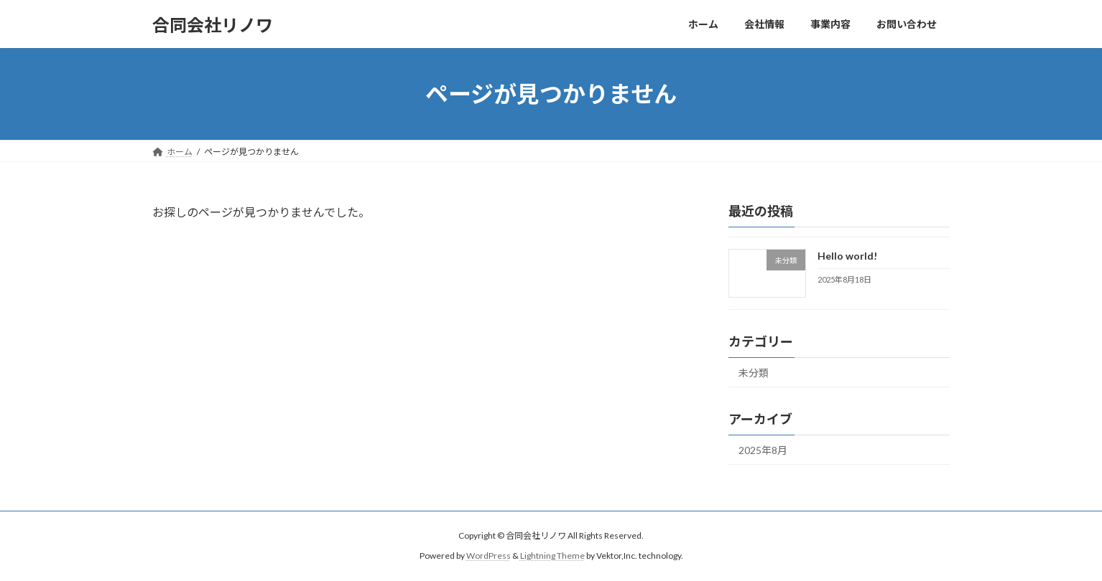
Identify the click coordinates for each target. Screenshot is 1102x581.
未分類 (753, 373)
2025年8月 (762, 450)
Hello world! (847, 256)
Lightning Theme (552, 555)
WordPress (488, 555)
